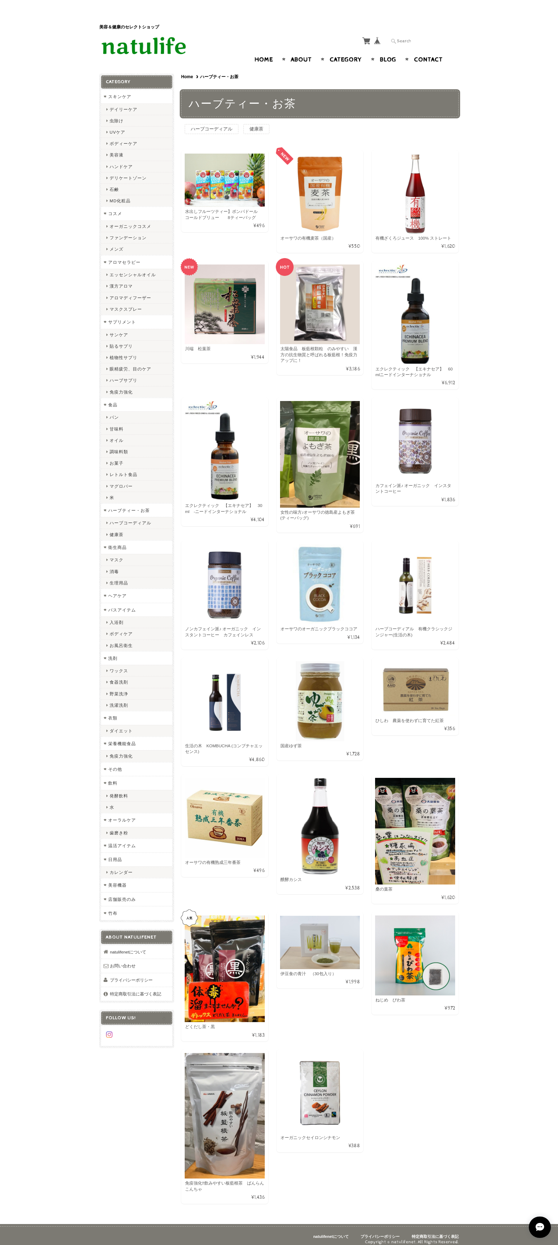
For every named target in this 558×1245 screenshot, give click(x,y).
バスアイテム (122, 602)
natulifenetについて (128, 944)
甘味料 (116, 422)
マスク (116, 553)
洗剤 (112, 651)
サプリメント (122, 314)
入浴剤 (116, 615)
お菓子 (116, 456)
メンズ (116, 242)
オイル (116, 433)
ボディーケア (123, 136)
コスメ (115, 206)
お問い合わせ (123, 959)
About (301, 53)
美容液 (116, 148)
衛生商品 (117, 540)
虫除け (116, 113)
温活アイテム (122, 838)
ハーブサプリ (123, 373)
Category (346, 53)
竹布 (112, 906)
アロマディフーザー (130, 290)
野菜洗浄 (119, 686)
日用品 (115, 852)
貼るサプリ (121, 339)
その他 (115, 762)
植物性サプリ (123, 350)
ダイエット (121, 723)
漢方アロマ (121, 279)
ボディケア (121, 627)
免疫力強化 (121, 385)
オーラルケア (122, 813)
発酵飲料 (119, 788)
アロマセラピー (124, 255)
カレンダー (121, 865)
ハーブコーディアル (211, 122)
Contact (428, 53)
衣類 (112, 711)
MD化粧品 (120, 194)
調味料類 (119, 444)
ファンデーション (128, 231)
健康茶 (256, 122)
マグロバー (121, 479)
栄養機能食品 (122, 736)
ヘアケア (117, 589)
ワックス (119, 664)
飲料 (112, 776)
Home (263, 53)
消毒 (114, 564)
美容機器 (117, 878)
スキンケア (119, 89)
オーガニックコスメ (130, 219)
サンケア (119, 327)
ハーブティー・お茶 (129, 503)
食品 (112, 397)
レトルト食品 (123, 467)
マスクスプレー (126, 302)
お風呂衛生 (121, 638)
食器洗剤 (119, 675)
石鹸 (114, 182)
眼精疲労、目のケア (130, 362)
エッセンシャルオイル (133, 268)
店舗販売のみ (122, 892)
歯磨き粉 (119, 825)
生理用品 (119, 575)
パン (114, 410)
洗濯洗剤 (119, 698)
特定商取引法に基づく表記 (135, 987)
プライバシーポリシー (131, 973)
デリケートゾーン (128, 171)
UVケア (117, 125)
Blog (388, 53)
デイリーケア (123, 102)
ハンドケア (121, 159)
